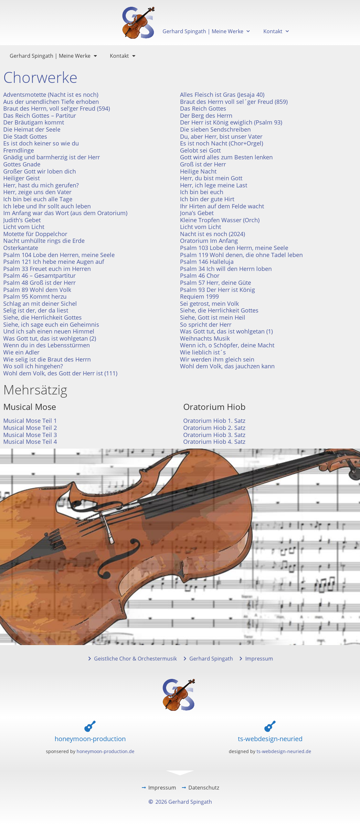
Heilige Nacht (198, 171)
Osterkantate (20, 248)
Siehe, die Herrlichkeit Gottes (219, 310)
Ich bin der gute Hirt (207, 199)
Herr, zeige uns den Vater (37, 192)
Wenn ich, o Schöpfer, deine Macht (227, 345)
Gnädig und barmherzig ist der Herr (51, 157)
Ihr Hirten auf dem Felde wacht (222, 206)
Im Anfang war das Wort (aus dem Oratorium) (65, 213)
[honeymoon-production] (90, 726)
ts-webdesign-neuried (270, 738)
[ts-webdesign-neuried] (270, 726)
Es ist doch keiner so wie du (41, 143)
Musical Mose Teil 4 (30, 441)
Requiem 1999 (199, 296)
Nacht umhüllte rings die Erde (44, 240)
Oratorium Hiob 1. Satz (214, 420)
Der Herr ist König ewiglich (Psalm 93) (231, 122)
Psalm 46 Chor (199, 275)
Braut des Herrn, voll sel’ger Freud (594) (56, 108)
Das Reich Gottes (203, 108)
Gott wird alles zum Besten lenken (226, 157)
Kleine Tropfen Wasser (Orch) (219, 220)
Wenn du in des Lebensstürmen (46, 345)
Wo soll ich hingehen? (33, 366)
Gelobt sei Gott (200, 150)
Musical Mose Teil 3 (30, 435)
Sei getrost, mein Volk (209, 303)
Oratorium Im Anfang (209, 240)
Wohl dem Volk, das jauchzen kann (227, 366)
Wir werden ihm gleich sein (217, 359)
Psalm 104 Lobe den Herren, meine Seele (59, 255)
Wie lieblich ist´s (203, 352)
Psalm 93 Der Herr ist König (217, 289)
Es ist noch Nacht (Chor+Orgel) (221, 143)
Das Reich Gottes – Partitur (39, 115)
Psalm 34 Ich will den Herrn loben (226, 269)
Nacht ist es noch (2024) (212, 234)
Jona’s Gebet (197, 213)
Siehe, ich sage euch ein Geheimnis (51, 324)
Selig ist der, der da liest (35, 310)
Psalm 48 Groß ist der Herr (39, 282)
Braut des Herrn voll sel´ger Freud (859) (234, 101)
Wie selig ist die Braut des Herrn (47, 359)
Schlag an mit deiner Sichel (40, 303)
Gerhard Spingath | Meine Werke (206, 31)
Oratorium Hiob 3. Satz (214, 435)
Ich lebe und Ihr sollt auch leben (47, 206)
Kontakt (276, 31)
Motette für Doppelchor (35, 234)
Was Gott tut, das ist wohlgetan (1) (226, 331)
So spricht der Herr (205, 324)
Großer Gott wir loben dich (39, 171)
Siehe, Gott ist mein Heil (212, 317)
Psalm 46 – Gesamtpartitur (39, 275)
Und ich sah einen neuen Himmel (48, 331)
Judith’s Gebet (22, 220)
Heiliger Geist (21, 178)
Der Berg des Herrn (206, 115)
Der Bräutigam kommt (33, 122)
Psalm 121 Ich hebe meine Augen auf (53, 261)
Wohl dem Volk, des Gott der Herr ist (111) (60, 373)
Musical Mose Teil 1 (30, 420)
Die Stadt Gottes (25, 136)
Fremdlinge (18, 150)
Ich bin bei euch (201, 192)
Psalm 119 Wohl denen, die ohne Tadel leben (241, 255)
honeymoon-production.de (105, 751)
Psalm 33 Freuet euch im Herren (47, 269)
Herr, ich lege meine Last (213, 185)
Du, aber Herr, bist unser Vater (221, 136)
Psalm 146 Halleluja (207, 261)
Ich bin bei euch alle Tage (37, 199)
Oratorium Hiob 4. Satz (214, 441)
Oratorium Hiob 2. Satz (214, 428)
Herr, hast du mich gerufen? (41, 185)
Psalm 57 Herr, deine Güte (215, 282)
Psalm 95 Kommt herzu (35, 296)
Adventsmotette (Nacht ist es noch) (50, 94)
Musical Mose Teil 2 (30, 428)
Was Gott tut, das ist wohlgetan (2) (49, 338)
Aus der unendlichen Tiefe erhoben (51, 101)
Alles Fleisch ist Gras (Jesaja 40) (222, 94)
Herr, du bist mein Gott (211, 178)
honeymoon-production (90, 738)
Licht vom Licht (23, 227)
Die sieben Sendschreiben (215, 129)
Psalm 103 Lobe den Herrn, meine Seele (234, 248)
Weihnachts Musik (205, 338)
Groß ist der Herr (203, 164)
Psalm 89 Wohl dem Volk (37, 289)
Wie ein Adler (21, 352)
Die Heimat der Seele (31, 129)
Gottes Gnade (21, 164)
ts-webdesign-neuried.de (284, 751)
